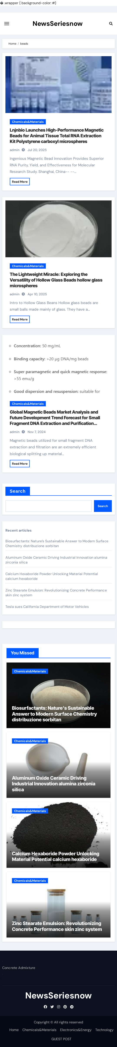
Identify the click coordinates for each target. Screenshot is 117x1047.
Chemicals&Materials (28, 122)
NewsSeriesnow (58, 23)
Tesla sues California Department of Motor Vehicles (47, 606)
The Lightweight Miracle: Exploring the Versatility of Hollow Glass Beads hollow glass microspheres (56, 280)
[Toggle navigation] (6, 23)
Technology (104, 1030)
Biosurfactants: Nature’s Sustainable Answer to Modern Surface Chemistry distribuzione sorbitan (56, 543)
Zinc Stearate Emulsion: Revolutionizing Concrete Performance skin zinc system (57, 926)
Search (18, 491)
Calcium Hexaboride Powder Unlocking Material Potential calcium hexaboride (55, 856)
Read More (20, 182)
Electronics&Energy (76, 1030)
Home (14, 1030)
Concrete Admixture (18, 968)
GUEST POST (61, 1039)
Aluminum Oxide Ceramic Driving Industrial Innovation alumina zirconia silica (53, 783)
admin (15, 150)
